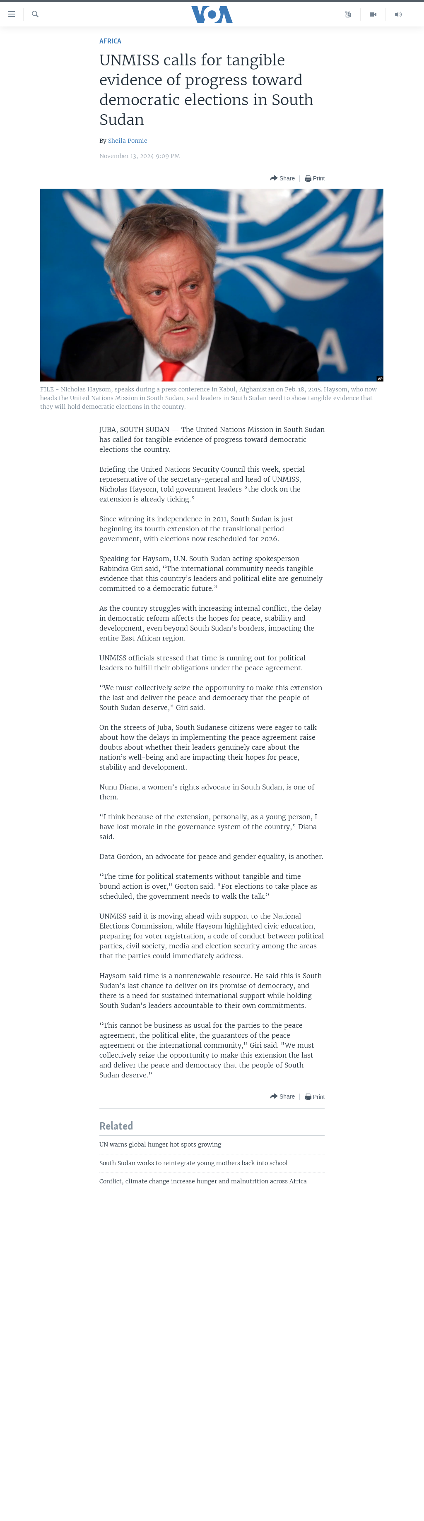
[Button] (282, 179)
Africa (110, 41)
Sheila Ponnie (127, 140)
